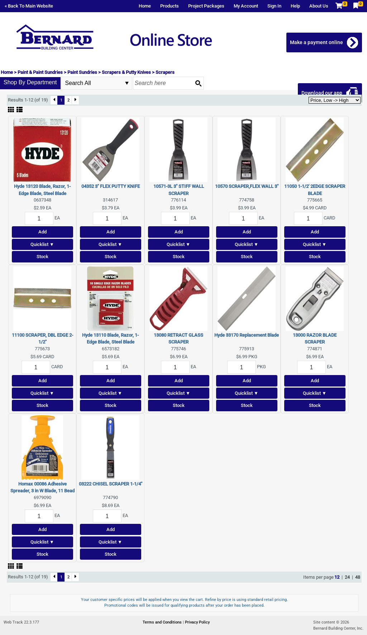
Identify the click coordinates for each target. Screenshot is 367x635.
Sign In (274, 6)
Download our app (322, 93)
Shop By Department (30, 82)
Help (295, 6)
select (127, 83)
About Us (318, 6)
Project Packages (206, 6)
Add (42, 231)
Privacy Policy (197, 622)
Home (145, 6)
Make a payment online (317, 42)
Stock (42, 256)
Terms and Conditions (163, 622)
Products (169, 6)
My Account (246, 6)
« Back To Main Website (29, 6)
